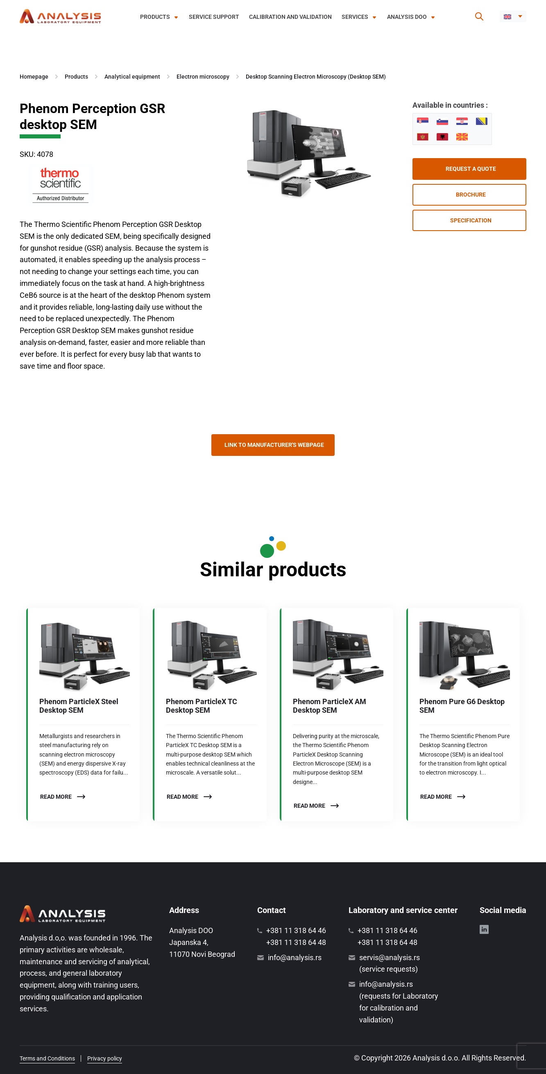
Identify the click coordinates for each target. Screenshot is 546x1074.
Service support (214, 17)
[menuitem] (513, 16)
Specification (471, 220)
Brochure (471, 194)
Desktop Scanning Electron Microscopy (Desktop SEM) (316, 76)
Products (155, 17)
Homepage (34, 76)
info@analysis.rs (295, 957)
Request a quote (471, 168)
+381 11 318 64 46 (296, 930)
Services (355, 17)
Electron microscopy (203, 76)
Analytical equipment (132, 76)
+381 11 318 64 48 (296, 942)
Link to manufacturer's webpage (274, 445)
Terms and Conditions (47, 1058)
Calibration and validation (290, 17)
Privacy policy (104, 1058)
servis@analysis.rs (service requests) (389, 963)
